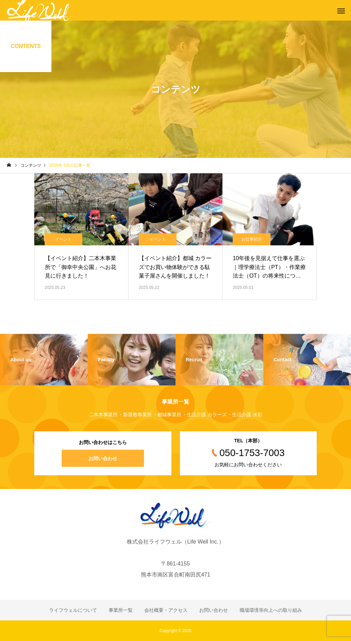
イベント (63, 239)
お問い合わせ (102, 458)
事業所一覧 (121, 610)
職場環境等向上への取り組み (271, 610)
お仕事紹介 (251, 239)
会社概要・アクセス (165, 610)
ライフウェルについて (73, 610)
